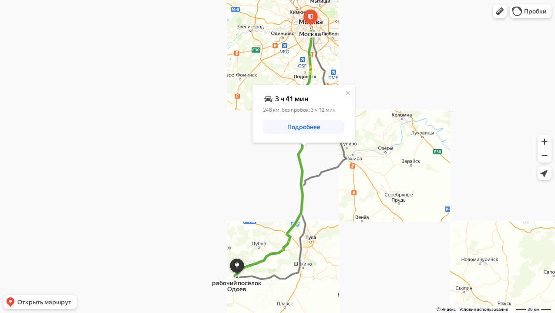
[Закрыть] (347, 93)
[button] (500, 11)
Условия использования (483, 309)
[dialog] (303, 114)
